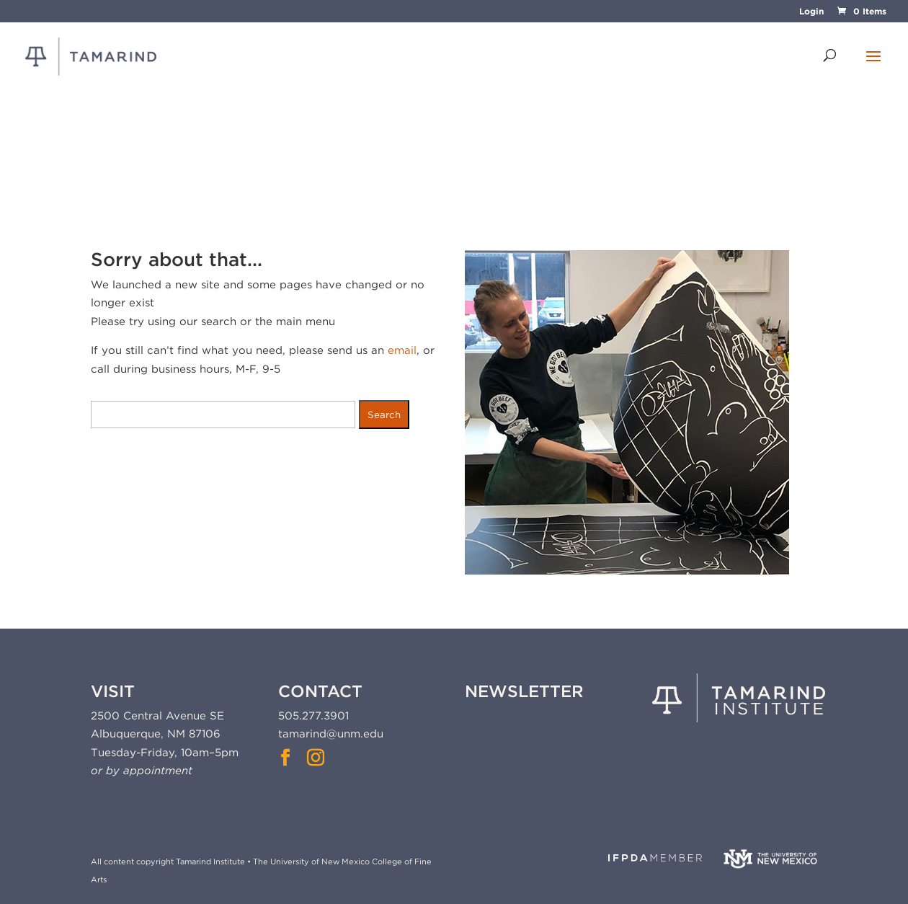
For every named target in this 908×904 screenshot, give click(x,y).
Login (811, 12)
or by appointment (141, 770)
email (402, 350)
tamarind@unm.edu (330, 733)
